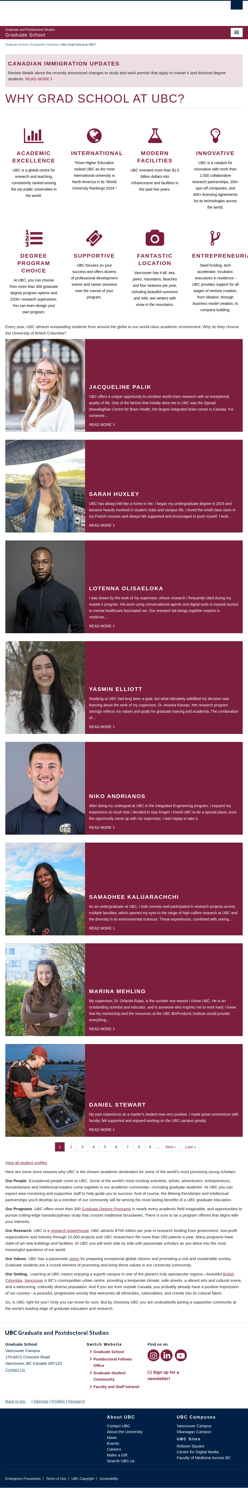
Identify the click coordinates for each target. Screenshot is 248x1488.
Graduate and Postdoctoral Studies (124, 1334)
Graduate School (16, 44)
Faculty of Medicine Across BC (204, 1457)
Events (113, 1443)
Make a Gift (117, 1455)
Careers (114, 1449)
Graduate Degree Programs (106, 1209)
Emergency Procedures (23, 1479)
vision (74, 1258)
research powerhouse (70, 1230)
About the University (124, 1431)
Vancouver (33, 1280)
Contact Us (15, 1369)
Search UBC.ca (120, 1461)
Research (76, 1401)
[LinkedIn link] (167, 1355)
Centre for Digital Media (198, 1452)
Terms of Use (56, 1479)
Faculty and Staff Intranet (117, 1387)
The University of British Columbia (106, 11)
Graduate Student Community (110, 1376)
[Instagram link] (153, 1355)
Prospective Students (44, 44)
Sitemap (40, 1401)
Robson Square (190, 1446)
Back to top (17, 1401)
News (112, 1437)
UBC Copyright (83, 1479)
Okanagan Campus (194, 1431)
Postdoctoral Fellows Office (113, 1362)
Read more (38, 79)
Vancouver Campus (194, 1426)
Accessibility (108, 1479)
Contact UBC (118, 1426)
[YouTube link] (181, 1355)
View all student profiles (26, 1162)
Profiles (58, 1401)
